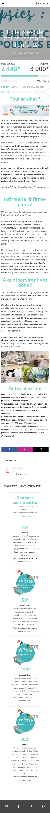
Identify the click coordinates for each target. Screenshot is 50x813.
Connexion (41, 3)
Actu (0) (15, 87)
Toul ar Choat (33, 53)
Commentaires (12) (33, 87)
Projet (5, 87)
